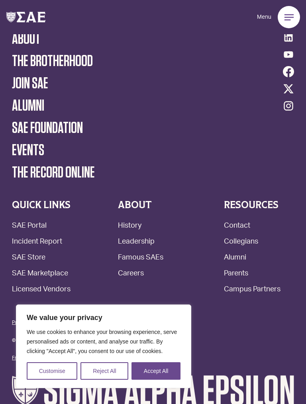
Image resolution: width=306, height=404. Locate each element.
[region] (103, 346)
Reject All (104, 371)
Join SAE (30, 83)
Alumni (235, 258)
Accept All (156, 371)
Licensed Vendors (41, 290)
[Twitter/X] (288, 88)
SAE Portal (29, 226)
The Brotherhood (52, 61)
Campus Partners (252, 290)
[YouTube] (288, 54)
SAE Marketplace (40, 274)
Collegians (241, 242)
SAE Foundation (47, 128)
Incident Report (37, 242)
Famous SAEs (140, 258)
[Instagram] (288, 105)
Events (28, 150)
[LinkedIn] (288, 37)
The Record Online (53, 173)
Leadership (136, 242)
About (26, 39)
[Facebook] (288, 71)
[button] (26, 17)
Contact (237, 226)
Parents (236, 274)
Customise (52, 371)
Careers (131, 274)
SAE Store (28, 258)
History (129, 226)
